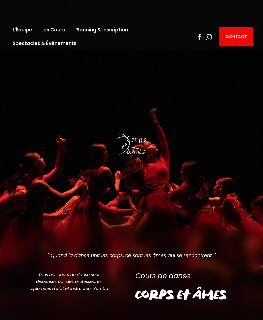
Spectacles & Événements (44, 43)
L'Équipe (22, 29)
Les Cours (53, 29)
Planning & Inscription (101, 29)
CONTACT (236, 36)
